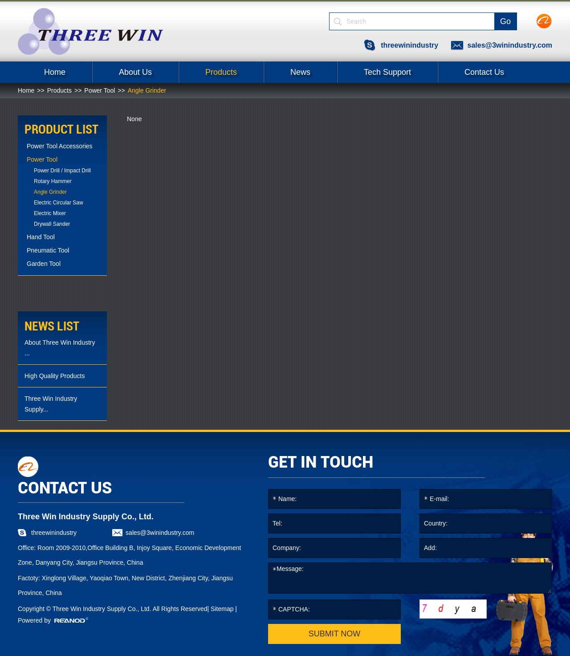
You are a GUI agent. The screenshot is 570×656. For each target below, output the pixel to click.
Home (54, 72)
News (300, 72)
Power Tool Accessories (60, 146)
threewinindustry (409, 45)
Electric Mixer (50, 213)
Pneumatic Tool (48, 250)
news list (51, 326)
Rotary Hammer (53, 181)
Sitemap (222, 608)
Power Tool (99, 90)
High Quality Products (54, 375)
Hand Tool (41, 236)
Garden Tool (44, 263)
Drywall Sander (52, 224)
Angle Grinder (147, 90)
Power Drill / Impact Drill (62, 170)
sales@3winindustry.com (510, 45)
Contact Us (484, 72)
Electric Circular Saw (58, 203)
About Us (135, 72)
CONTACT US (65, 488)
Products (221, 72)
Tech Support (387, 72)
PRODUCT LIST (61, 129)
